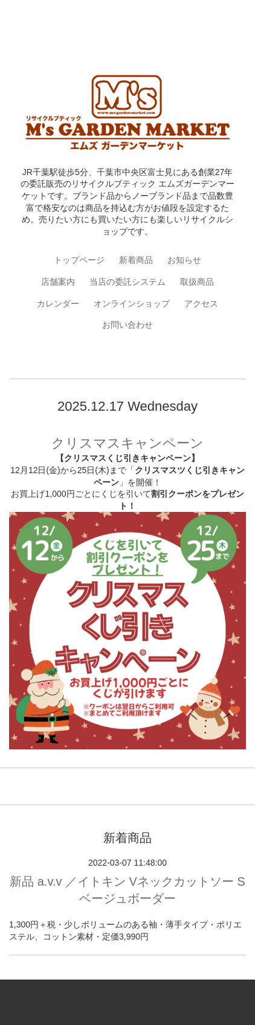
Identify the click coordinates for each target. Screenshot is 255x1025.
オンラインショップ (132, 303)
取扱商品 (197, 282)
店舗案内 (58, 282)
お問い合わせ (127, 325)
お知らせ (184, 260)
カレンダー (58, 303)
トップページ (79, 260)
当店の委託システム (127, 282)
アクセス (201, 303)
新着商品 (136, 260)
